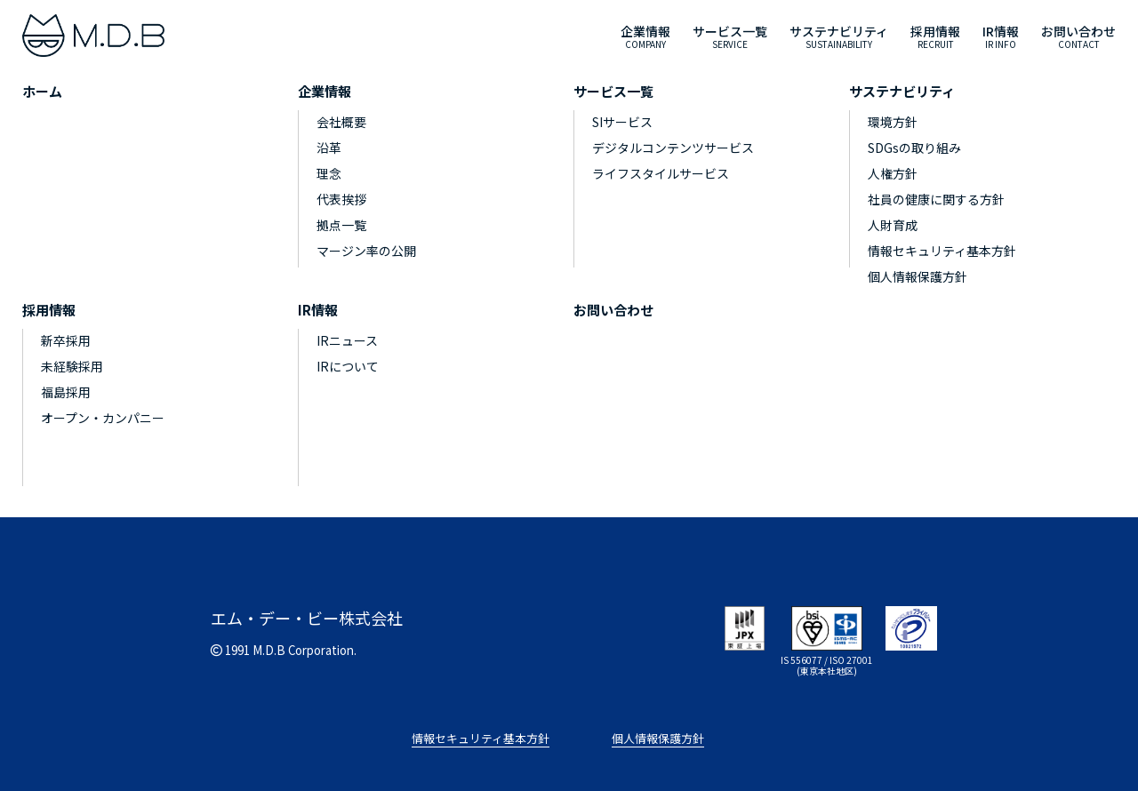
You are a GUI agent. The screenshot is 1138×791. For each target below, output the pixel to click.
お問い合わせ (613, 309)
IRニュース (347, 340)
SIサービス (622, 122)
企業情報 (324, 91)
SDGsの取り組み (914, 147)
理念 (329, 173)
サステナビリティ (902, 91)
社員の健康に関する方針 (936, 199)
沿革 (329, 147)
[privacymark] (911, 625)
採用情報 (49, 309)
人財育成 (893, 225)
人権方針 (893, 173)
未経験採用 (72, 366)
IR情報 (318, 309)
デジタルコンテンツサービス (673, 147)
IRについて (348, 366)
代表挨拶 (341, 199)
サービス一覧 (613, 91)
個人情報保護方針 (917, 276)
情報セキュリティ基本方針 (942, 251)
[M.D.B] (93, 35)
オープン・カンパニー (102, 418)
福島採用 (66, 392)
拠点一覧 (341, 225)
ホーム (42, 91)
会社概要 (341, 122)
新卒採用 (66, 340)
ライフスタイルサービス (660, 173)
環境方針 (893, 122)
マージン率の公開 (366, 251)
